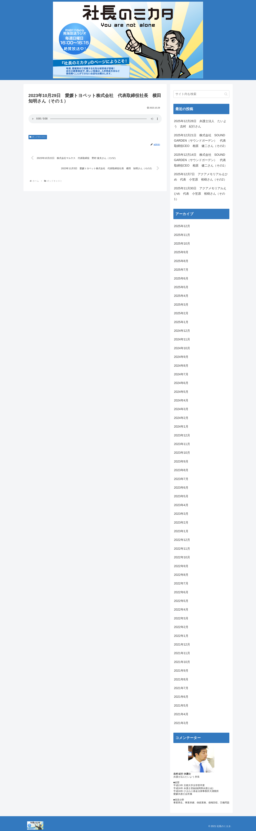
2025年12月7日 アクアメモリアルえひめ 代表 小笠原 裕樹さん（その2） (201, 177)
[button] (226, 94)
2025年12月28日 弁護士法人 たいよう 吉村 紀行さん (200, 123)
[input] (201, 94)
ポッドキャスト (37, 137)
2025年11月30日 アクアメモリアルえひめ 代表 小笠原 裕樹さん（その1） (200, 194)
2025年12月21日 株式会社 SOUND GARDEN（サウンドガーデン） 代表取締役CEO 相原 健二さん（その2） (200, 141)
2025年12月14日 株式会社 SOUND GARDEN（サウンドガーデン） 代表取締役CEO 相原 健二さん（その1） (200, 160)
